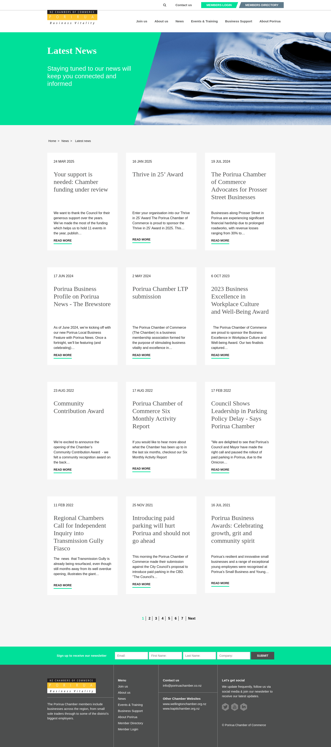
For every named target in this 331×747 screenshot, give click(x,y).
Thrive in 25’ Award (157, 174)
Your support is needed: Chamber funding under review (81, 182)
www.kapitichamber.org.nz (181, 708)
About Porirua (270, 21)
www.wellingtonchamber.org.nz (184, 704)
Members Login (219, 5)
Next (191, 618)
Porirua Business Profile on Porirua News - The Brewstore (82, 296)
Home (52, 141)
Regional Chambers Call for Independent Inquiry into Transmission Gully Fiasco (80, 533)
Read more (63, 240)
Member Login (128, 729)
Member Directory (130, 723)
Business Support (238, 21)
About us (161, 21)
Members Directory (261, 5)
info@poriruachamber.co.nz (182, 685)
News (179, 21)
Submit (262, 655)
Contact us (183, 5)
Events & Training (204, 21)
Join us (141, 21)
